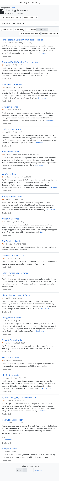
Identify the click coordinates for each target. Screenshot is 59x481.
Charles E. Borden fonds (13, 255)
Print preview (6, 30)
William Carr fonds (10, 219)
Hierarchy (19, 30)
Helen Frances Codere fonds (15, 273)
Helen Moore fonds (11, 357)
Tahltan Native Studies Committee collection (22, 40)
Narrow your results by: (29, 2)
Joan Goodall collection (12, 420)
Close (13, 8)
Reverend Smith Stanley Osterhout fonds (21, 62)
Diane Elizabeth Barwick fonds (16, 295)
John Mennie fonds (10, 151)
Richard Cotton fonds (12, 340)
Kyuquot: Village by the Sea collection (19, 397)
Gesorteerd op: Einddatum (29, 34)
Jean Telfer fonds (10, 174)
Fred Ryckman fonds (11, 129)
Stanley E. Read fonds (12, 196)
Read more (43, 53)
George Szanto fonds (11, 317)
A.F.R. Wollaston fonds (12, 84)
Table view (42, 30)
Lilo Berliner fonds (10, 375)
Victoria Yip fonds (10, 107)
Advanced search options (13, 23)
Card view (31, 30)
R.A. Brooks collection (12, 241)
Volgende (38, 470)
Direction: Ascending (49, 34)
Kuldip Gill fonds (9, 448)
